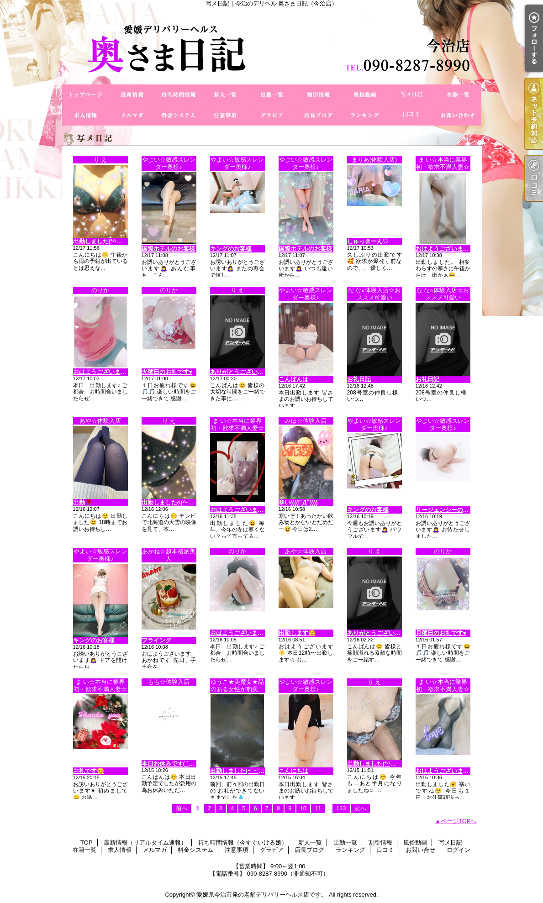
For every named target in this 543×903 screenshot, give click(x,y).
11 (318, 808)
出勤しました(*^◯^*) (101, 241)
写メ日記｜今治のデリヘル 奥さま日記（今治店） (272, 45)
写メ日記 (411, 94)
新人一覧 (225, 94)
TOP (85, 94)
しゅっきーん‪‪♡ (368, 241)
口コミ (411, 115)
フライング (156, 640)
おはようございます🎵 (103, 371)
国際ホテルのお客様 (168, 248)
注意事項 (225, 115)
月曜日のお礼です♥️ (441, 633)
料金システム (178, 115)
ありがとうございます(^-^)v (384, 633)
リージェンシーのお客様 (448, 509)
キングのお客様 (231, 248)
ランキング (365, 115)
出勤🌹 (82, 502)
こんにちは (293, 770)
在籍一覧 (458, 94)
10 (303, 808)
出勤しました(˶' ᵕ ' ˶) (237, 770)
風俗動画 (365, 94)
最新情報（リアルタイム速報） (132, 94)
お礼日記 (359, 379)
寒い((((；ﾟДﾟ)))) (298, 502)
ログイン (458, 849)
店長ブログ (318, 115)
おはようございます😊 (446, 248)
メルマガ (132, 115)
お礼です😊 (88, 770)
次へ (360, 808)
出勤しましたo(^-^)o (169, 502)
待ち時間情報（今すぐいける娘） (178, 94)
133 (341, 808)
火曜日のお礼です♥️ (167, 371)
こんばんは (293, 379)
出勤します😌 (297, 633)
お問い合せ (458, 115)
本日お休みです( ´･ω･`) (173, 763)
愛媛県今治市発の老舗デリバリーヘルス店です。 (261, 894)
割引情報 (318, 94)
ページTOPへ (459, 821)
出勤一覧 (271, 94)
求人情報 (85, 115)
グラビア (271, 115)
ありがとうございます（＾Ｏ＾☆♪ (256, 371)
